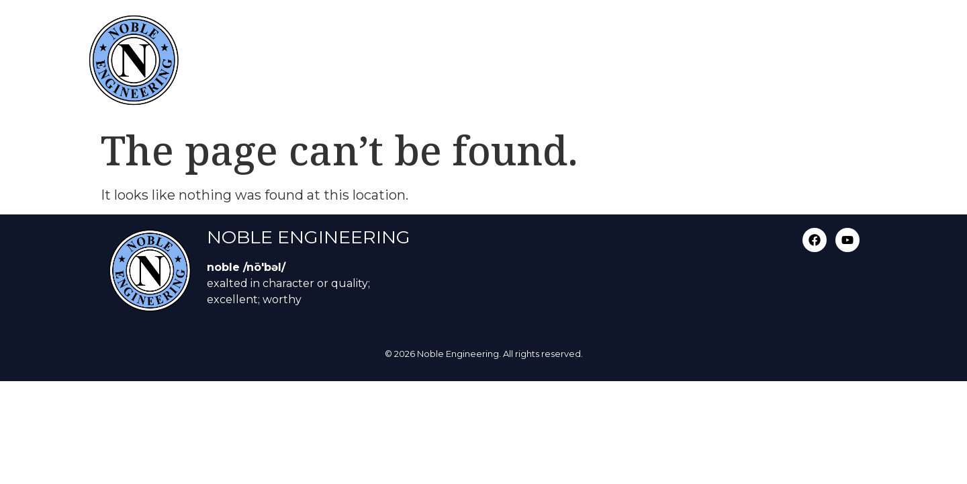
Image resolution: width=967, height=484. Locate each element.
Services (512, 28)
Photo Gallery (660, 28)
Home (446, 28)
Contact (844, 28)
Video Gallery (759, 28)
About (579, 28)
